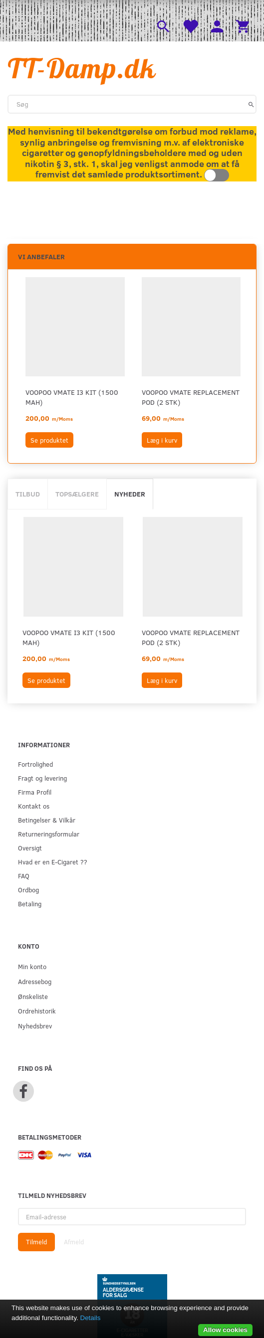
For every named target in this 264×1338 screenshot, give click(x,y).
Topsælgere (77, 494)
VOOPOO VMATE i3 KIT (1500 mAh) (71, 397)
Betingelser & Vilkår (46, 820)
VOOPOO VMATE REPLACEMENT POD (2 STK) (191, 397)
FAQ (23, 875)
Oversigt (30, 847)
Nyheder (129, 494)
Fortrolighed (35, 764)
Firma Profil (34, 792)
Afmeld (74, 1241)
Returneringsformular (48, 834)
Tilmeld (36, 1241)
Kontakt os (33, 806)
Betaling (29, 903)
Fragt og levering (42, 778)
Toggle (216, 175)
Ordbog (28, 889)
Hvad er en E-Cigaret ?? (52, 861)
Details (90, 1318)
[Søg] (251, 104)
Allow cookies (225, 1330)
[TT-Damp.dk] (81, 68)
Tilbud (27, 494)
